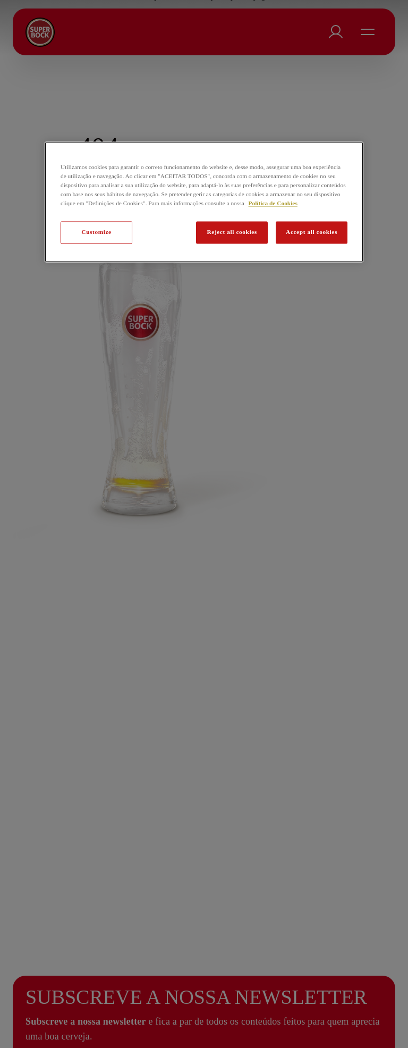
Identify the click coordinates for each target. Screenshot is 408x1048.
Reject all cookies (232, 232)
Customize (96, 232)
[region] (204, 201)
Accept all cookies (311, 232)
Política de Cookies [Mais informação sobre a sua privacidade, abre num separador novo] (273, 203)
